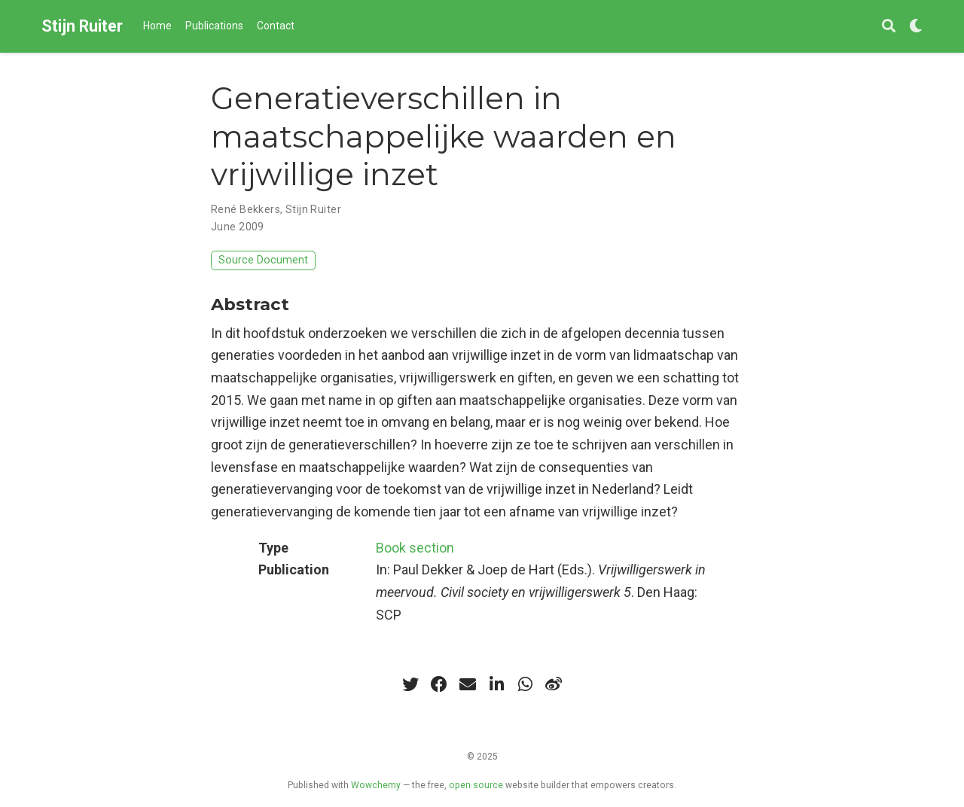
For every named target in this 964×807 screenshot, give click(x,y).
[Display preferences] (916, 26)
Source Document (263, 260)
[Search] (888, 26)
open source (476, 785)
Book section (415, 548)
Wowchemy (376, 785)
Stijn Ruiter (82, 26)
